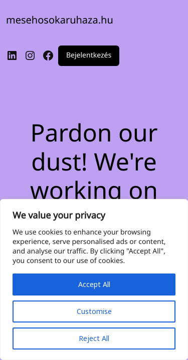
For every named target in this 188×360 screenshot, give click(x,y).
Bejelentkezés (88, 56)
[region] (94, 279)
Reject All (94, 338)
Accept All (94, 284)
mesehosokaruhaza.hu (59, 19)
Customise (94, 311)
